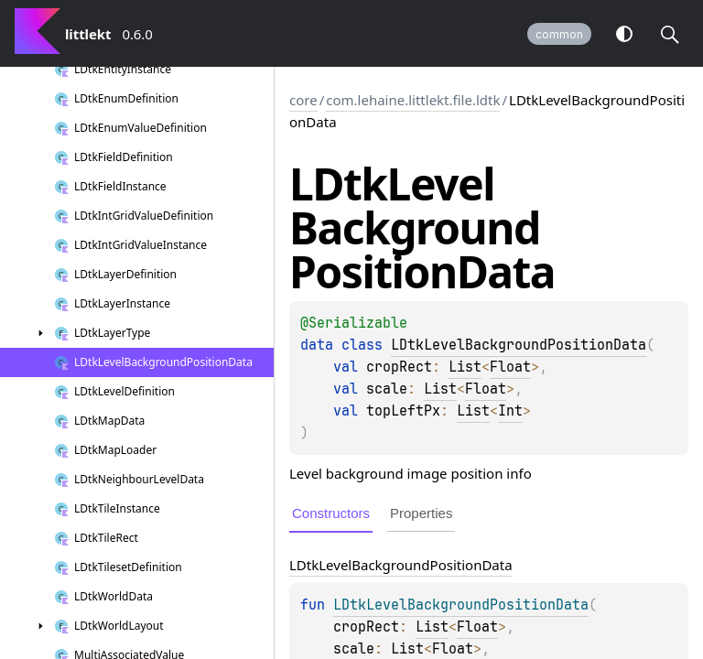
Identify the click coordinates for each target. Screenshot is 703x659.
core (303, 100)
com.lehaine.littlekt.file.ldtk (413, 100)
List (465, 367)
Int (510, 411)
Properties (421, 513)
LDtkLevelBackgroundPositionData (518, 345)
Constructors (331, 513)
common (559, 34)
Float (510, 367)
